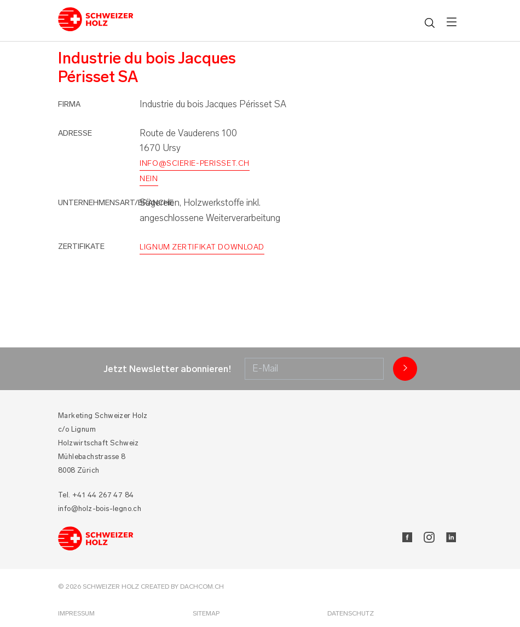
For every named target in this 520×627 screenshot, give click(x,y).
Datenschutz (350, 613)
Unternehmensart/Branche (116, 202)
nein (149, 178)
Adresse (75, 133)
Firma (69, 104)
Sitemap (206, 613)
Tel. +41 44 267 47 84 (96, 495)
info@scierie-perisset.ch (194, 163)
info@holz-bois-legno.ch (99, 508)
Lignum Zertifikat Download (202, 247)
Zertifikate (81, 246)
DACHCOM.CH (202, 586)
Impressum (76, 613)
